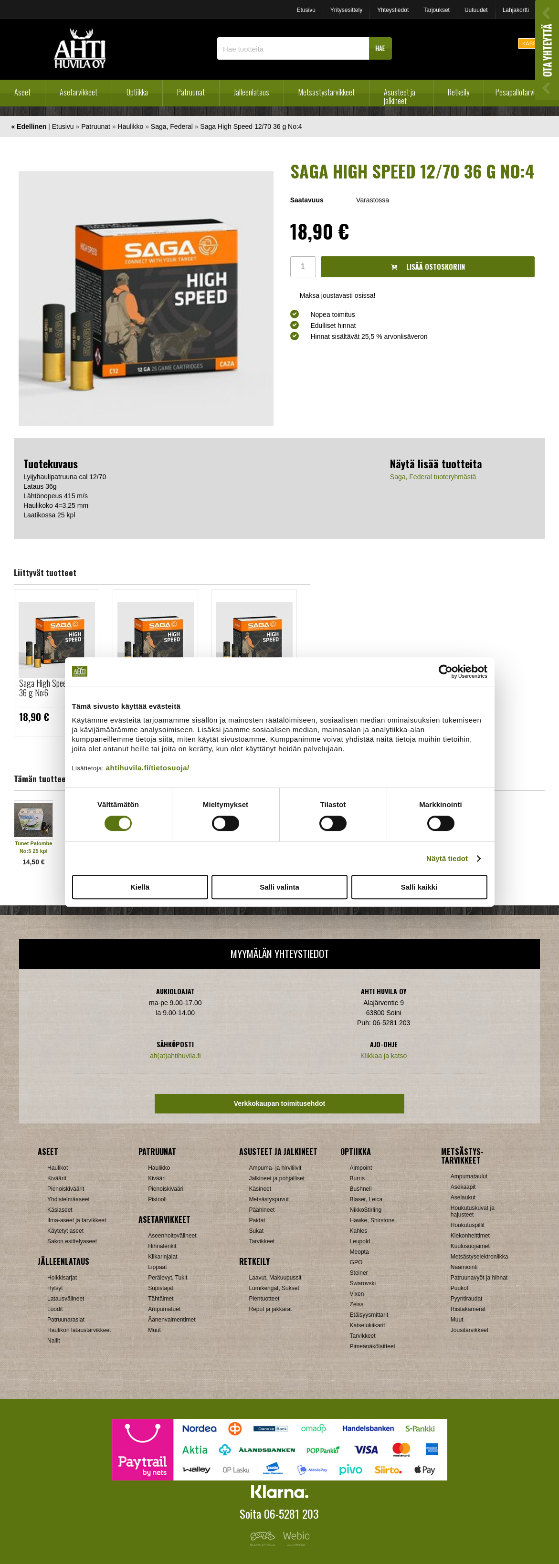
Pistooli (157, 1199)
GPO (356, 1262)
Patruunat (191, 92)
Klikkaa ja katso (383, 1056)
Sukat (256, 1231)
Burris (357, 1178)
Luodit (55, 1309)
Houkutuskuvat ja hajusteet (473, 1211)
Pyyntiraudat (467, 1298)
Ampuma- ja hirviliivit (275, 1168)
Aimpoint (361, 1168)
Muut (154, 1330)
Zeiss (357, 1304)
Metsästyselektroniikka (479, 1256)
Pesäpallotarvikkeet (522, 92)
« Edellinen (28, 126)
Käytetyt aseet (65, 1231)
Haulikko (131, 126)
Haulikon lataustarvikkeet (79, 1330)
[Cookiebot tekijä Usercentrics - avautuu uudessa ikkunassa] (445, 671)
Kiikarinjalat (162, 1256)
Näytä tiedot (447, 858)
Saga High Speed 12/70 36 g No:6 (54, 688)
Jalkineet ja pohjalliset (277, 1178)
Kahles (359, 1231)
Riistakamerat (468, 1309)
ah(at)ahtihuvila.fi (175, 1056)
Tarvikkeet (261, 1241)
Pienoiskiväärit (65, 1189)
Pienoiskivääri (165, 1189)
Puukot (459, 1288)
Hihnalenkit (162, 1246)
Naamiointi (464, 1267)
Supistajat (160, 1288)
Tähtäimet (160, 1298)
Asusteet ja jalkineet (399, 96)
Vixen (357, 1294)
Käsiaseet (60, 1210)
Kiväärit (56, 1178)
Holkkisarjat (62, 1277)
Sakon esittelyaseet (72, 1241)
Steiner (359, 1273)
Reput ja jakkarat (270, 1309)
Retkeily (458, 92)
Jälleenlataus (251, 92)
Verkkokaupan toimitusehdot (279, 1103)
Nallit (53, 1340)
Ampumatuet (164, 1309)
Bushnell (361, 1189)
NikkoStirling (366, 1210)
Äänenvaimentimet (171, 1319)
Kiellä (139, 887)
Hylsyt (55, 1288)
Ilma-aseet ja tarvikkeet (76, 1220)
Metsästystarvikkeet (326, 92)
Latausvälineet (65, 1298)
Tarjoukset (436, 10)
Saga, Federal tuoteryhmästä (433, 477)
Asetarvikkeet (78, 92)
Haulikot (57, 1168)
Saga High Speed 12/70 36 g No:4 (251, 126)
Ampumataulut (469, 1176)
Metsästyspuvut (268, 1199)
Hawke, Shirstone (372, 1220)
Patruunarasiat (65, 1319)
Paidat (257, 1220)
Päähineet (261, 1210)
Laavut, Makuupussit (275, 1277)
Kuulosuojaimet (470, 1246)
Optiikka (137, 92)
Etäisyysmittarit (369, 1315)
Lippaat (157, 1267)
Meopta (359, 1252)
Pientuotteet (264, 1298)
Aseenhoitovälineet (172, 1235)
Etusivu (305, 10)
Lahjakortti (516, 10)
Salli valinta (279, 887)
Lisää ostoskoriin (428, 267)
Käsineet (260, 1189)
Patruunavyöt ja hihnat (479, 1277)
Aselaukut (463, 1197)
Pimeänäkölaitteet (372, 1346)
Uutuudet (476, 10)
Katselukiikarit (367, 1325)
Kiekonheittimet (470, 1235)
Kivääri (157, 1178)
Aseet (22, 92)
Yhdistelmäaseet (68, 1199)
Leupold (360, 1241)
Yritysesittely (346, 10)
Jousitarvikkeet (469, 1330)
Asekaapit (463, 1187)
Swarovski (363, 1283)
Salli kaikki (419, 887)
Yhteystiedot (393, 10)
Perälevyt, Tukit (167, 1277)
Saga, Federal (172, 126)
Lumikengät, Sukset (274, 1288)
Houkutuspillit (468, 1225)
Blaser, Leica (366, 1199)
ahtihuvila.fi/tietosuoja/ (148, 768)
